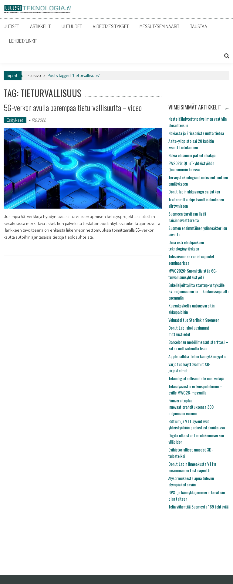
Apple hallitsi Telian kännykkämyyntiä (197, 356)
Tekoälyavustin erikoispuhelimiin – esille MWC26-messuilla (195, 389)
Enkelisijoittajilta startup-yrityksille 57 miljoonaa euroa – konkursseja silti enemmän (198, 291)
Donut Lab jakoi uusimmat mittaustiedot (188, 330)
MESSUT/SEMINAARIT (159, 26)
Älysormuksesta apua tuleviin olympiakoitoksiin (191, 481)
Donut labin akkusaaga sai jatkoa (194, 191)
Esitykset (15, 120)
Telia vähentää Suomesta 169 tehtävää (198, 506)
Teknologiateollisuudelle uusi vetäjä (196, 378)
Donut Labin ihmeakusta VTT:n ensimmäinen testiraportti (192, 467)
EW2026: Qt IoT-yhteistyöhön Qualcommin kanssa (191, 166)
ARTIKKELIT (40, 26)
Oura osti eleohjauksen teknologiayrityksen (186, 245)
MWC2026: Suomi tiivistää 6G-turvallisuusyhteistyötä (192, 273)
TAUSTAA (198, 26)
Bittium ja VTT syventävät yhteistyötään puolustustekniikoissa (196, 424)
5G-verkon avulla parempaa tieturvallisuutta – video (73, 107)
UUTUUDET (72, 26)
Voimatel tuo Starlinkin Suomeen (193, 320)
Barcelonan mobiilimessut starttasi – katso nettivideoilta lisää (198, 345)
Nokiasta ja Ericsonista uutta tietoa (196, 133)
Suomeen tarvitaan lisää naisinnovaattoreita (187, 216)
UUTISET (11, 26)
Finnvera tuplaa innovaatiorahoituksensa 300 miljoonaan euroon (191, 406)
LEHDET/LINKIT (23, 41)
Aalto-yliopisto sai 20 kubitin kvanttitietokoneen (191, 144)
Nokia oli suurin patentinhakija (191, 155)
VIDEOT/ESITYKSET (111, 26)
